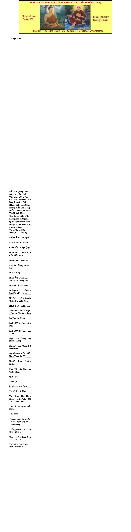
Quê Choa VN (20, 232)
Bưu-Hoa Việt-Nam (18, 242)
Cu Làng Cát (15, 199)
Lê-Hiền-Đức (22, 216)
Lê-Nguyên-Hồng (17, 219)
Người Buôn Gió (22, 224)
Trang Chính (15, 38)
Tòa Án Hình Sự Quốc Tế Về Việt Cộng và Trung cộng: (19, 422)
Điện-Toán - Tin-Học (18, 260)
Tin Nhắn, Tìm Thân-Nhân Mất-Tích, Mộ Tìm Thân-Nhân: (20, 399)
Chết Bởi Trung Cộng (19, 247)
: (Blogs (20, 191)
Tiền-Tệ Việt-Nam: (18, 391)
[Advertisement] (20, 78)
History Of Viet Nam (18, 285)
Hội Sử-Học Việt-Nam (19, 306)
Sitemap (13, 381)
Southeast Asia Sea (17, 386)
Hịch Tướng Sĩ (16, 273)
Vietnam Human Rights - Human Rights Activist (20, 311)
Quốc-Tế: (13, 377)
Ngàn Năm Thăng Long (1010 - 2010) (20, 339)
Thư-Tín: (13, 414)
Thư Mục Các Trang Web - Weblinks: (18, 445)
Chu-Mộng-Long (21, 197)
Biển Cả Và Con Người (20, 237)
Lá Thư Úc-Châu (17, 318)
